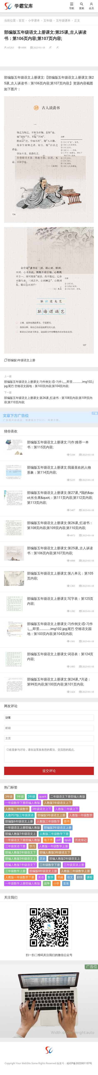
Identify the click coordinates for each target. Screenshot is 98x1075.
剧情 (80, 879)
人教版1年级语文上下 (58, 805)
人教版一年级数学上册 (53, 848)
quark (42, 799)
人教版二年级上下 (66, 811)
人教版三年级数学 (48, 823)
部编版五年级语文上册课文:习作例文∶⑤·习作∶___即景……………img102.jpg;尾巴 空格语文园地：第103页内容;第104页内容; (60, 629)
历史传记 (81, 842)
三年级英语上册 (74, 867)
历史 (42, 861)
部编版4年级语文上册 (43, 873)
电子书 (48, 842)
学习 (32, 848)
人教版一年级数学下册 (19, 879)
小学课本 (34, 20)
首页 (21, 20)
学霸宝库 (24, 6)
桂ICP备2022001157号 (79, 1065)
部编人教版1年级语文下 (20, 867)
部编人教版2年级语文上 (64, 861)
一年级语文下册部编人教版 (22, 842)
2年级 (31, 799)
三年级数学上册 (15, 873)
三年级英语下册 (15, 848)
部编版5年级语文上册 (21, 360)
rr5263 (10, 47)
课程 (89, 879)
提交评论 (49, 773)
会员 (91, 8)
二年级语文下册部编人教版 (67, 799)
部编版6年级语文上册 (19, 823)
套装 (66, 886)
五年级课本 (63, 20)
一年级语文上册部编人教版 (22, 830)
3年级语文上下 (41, 811)
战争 (47, 886)
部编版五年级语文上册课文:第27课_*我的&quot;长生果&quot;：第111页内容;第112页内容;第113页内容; (60, 498)
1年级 (20, 799)
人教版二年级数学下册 (54, 836)
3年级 (9, 799)
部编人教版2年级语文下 (20, 855)
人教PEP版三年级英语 (19, 817)
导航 (71, 8)
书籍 (60, 879)
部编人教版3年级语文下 (55, 855)
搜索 (81, 8)
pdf (58, 842)
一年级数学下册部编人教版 (22, 805)
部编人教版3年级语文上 (20, 861)
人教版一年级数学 (80, 817)
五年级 (48, 20)
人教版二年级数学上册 (75, 873)
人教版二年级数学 (16, 811)
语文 (70, 879)
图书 (67, 823)
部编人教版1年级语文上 (20, 836)
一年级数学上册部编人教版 (22, 886)
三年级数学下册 (50, 867)
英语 (41, 879)
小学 (56, 886)
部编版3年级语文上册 (58, 830)
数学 (50, 879)
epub (68, 842)
